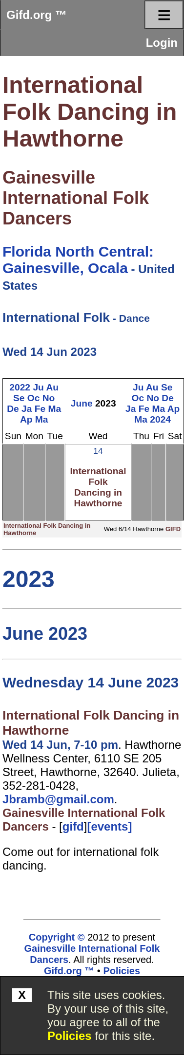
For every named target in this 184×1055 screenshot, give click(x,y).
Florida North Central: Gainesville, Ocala (78, 259)
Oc (33, 398)
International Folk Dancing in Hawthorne (89, 111)
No (48, 398)
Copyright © (57, 937)
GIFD (173, 529)
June (82, 403)
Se (18, 398)
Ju (38, 387)
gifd (73, 826)
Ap (26, 419)
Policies (69, 1035)
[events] (109, 826)
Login (162, 42)
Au (52, 387)
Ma (54, 409)
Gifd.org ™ (36, 14)
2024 (160, 419)
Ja (26, 409)
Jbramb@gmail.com (58, 799)
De (13, 409)
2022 (19, 387)
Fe (40, 409)
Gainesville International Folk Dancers (75, 197)
